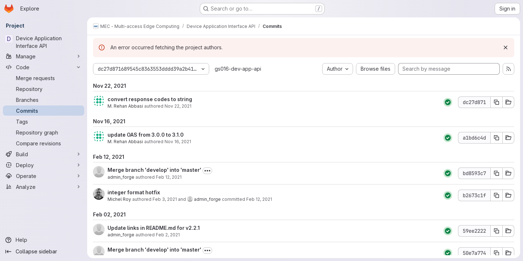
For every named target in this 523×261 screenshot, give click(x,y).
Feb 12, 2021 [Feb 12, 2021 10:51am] (169, 177)
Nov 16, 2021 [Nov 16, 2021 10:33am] (178, 141)
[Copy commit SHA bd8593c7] (496, 173)
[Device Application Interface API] (43, 42)
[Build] (43, 154)
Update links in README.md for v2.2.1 (154, 228)
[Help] (43, 240)
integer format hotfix (134, 192)
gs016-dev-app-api (238, 69)
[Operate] (43, 176)
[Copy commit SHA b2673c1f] (496, 195)
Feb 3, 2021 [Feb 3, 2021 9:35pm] (165, 199)
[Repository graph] (43, 132)
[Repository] (43, 89)
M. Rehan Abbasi (125, 106)
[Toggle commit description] (207, 170)
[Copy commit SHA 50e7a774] (496, 253)
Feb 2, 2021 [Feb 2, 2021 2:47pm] (168, 234)
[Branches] (43, 100)
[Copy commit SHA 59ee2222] (496, 231)
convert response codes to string (150, 99)
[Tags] (43, 121)
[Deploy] (43, 165)
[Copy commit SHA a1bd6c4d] (496, 138)
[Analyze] (43, 187)
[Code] (43, 67)
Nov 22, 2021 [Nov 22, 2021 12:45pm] (178, 106)
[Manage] (43, 56)
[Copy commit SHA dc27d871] (496, 102)
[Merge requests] (43, 78)
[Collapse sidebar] (43, 251)
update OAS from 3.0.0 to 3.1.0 (146, 135)
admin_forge (121, 177)
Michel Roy (119, 199)
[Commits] (43, 110)
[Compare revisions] (43, 143)
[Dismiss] (505, 47)
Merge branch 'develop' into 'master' (154, 170)
